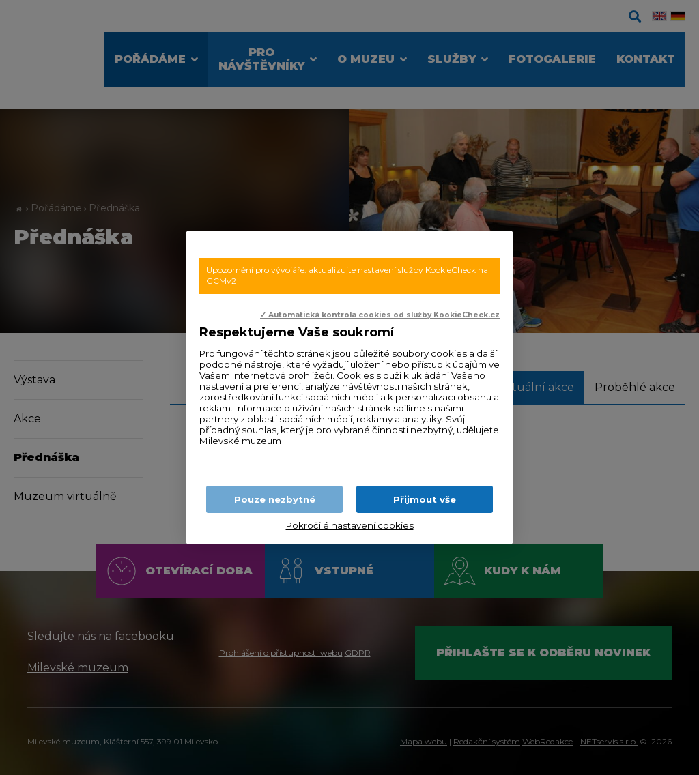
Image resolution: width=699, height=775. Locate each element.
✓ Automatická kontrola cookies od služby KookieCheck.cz (380, 314)
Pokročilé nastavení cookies (350, 525)
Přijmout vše (424, 499)
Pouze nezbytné (274, 499)
